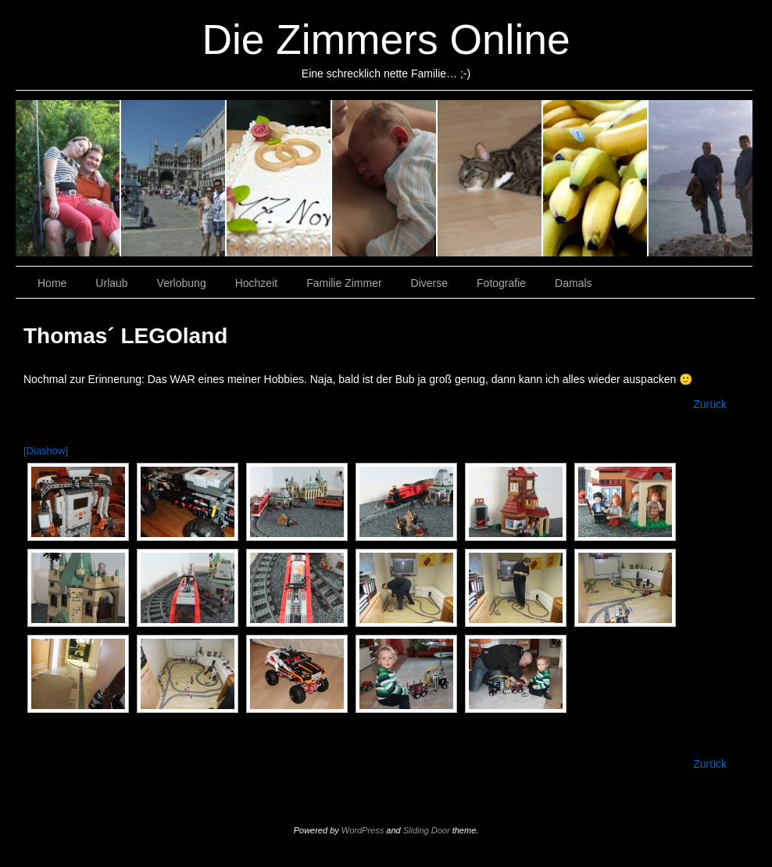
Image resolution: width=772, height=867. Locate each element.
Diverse (490, 178)
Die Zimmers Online (386, 39)
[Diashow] (45, 451)
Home (52, 283)
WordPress (362, 830)
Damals (700, 178)
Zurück (710, 404)
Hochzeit (279, 178)
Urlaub (68, 178)
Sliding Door (426, 830)
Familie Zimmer (385, 178)
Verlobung (174, 178)
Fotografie (596, 178)
